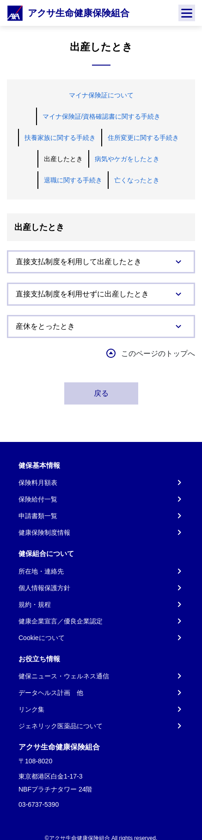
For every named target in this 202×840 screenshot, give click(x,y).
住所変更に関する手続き (143, 137)
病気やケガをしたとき (127, 159)
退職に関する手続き (73, 180)
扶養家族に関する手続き (60, 137)
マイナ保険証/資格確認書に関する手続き (102, 116)
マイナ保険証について (101, 95)
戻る (101, 393)
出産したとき (63, 159)
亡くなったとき (136, 180)
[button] (101, 261)
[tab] (101, 261)
